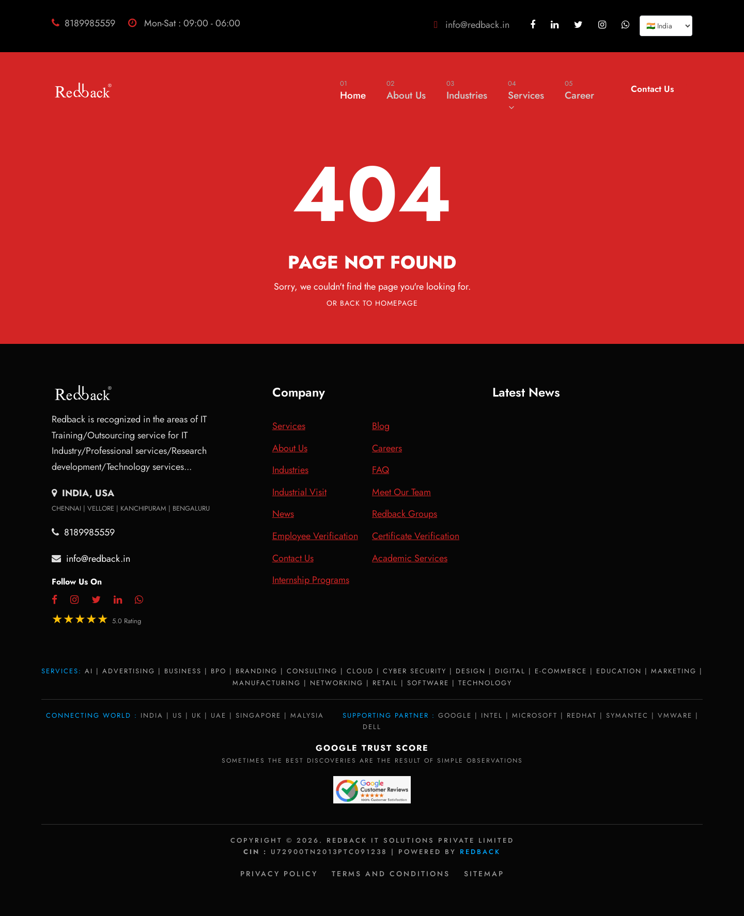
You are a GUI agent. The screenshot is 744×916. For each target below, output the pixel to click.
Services (526, 94)
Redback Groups (404, 513)
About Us (406, 90)
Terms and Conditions (391, 873)
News (283, 513)
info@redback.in (477, 24)
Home (353, 90)
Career (579, 90)
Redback (480, 852)
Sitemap (484, 873)
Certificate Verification (415, 536)
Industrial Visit (299, 492)
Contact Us (652, 89)
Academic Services (409, 558)
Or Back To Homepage (372, 303)
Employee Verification (315, 536)
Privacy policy (279, 873)
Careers (387, 448)
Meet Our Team (401, 492)
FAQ (380, 470)
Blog (381, 426)
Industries (466, 90)
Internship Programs (310, 580)
